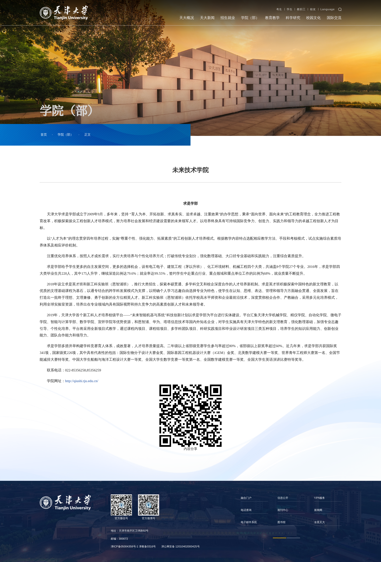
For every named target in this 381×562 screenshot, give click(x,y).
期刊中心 (282, 510)
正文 (87, 134)
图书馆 (281, 522)
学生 (290, 9)
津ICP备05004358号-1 (124, 546)
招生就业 (227, 18)
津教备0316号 (147, 546)
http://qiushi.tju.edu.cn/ (81, 381)
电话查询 (246, 510)
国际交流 (334, 18)
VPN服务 (319, 497)
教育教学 (272, 18)
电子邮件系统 (249, 522)
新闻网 (318, 510)
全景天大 (319, 522)
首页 (44, 134)
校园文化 (313, 18)
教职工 (301, 9)
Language (327, 9)
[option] (254, 510)
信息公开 (282, 497)
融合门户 (246, 497)
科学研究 (293, 18)
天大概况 (186, 18)
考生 (279, 9)
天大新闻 (207, 18)
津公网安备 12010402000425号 (180, 546)
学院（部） (250, 18)
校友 (313, 9)
